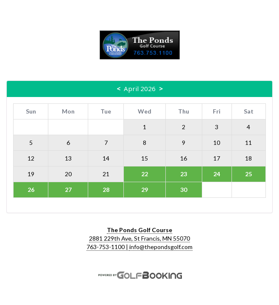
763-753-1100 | (107, 246)
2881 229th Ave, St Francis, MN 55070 (139, 238)
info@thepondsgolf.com (161, 246)
